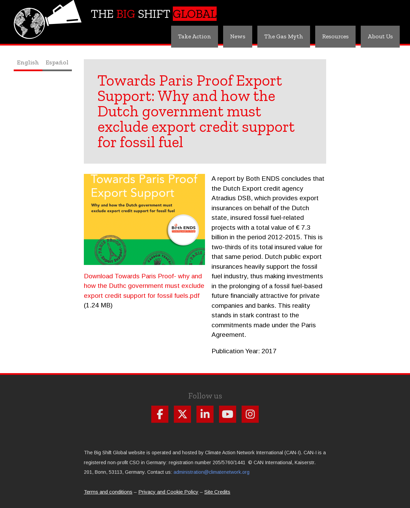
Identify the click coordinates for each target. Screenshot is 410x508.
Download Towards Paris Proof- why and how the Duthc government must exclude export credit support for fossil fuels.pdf (144, 285)
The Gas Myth (283, 36)
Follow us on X (182, 414)
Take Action (194, 36)
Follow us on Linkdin (205, 414)
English (28, 62)
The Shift (154, 14)
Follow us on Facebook (159, 414)
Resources (335, 36)
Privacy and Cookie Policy (168, 492)
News (237, 36)
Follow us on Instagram (250, 414)
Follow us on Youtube (227, 414)
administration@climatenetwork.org (211, 472)
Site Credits (217, 492)
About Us (380, 36)
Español (57, 62)
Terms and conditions (108, 492)
